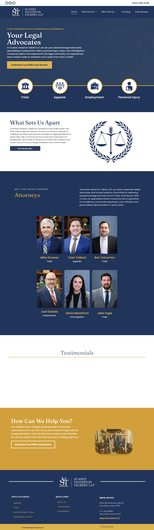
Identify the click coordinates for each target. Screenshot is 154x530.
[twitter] (13, 3)
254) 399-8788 (141, 3)
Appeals (60, 97)
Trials (25, 97)
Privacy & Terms (106, 526)
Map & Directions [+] (110, 518)
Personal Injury (129, 97)
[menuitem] (74, 12)
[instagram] (10, 3)
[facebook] (6, 3)
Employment (94, 97)
